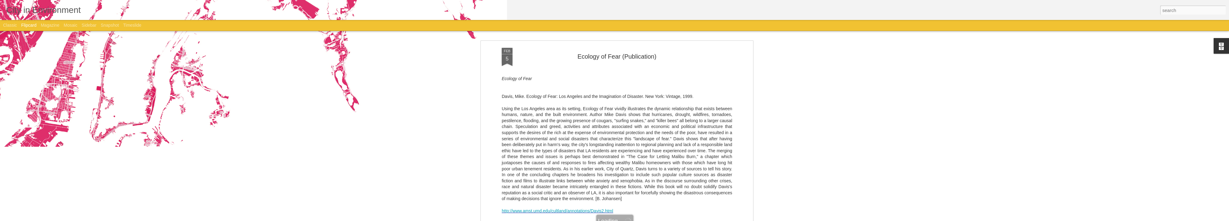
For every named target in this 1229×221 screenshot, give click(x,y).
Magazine (50, 25)
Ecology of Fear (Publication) (617, 55)
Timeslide (132, 25)
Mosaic (70, 25)
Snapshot (110, 25)
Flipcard (29, 25)
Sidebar (89, 25)
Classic (10, 25)
